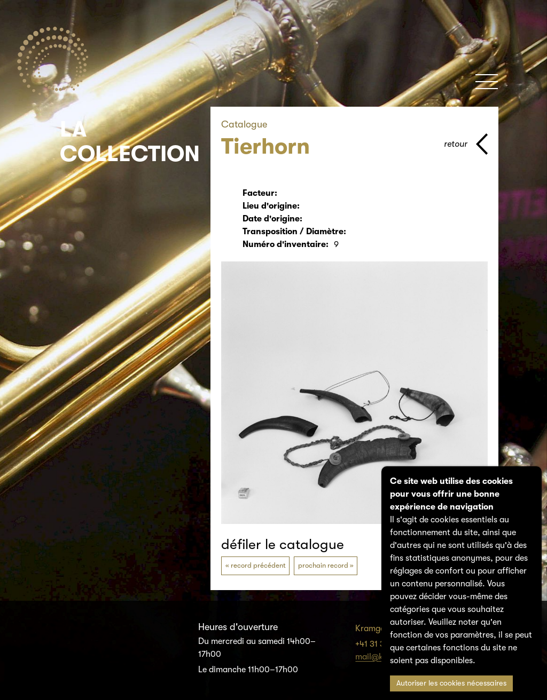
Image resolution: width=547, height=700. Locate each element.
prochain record (323, 565)
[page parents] (466, 144)
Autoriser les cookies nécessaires (451, 683)
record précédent (258, 565)
